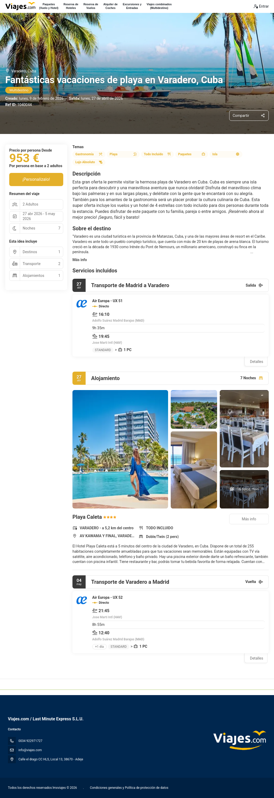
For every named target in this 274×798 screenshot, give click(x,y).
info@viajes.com (30, 750)
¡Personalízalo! (36, 179)
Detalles (256, 362)
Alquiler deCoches (110, 6)
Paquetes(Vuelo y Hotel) (48, 6)
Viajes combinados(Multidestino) (159, 6)
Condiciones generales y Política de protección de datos (128, 788)
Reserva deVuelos (91, 6)
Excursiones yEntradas (132, 6)
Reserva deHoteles (70, 6)
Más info (79, 260)
